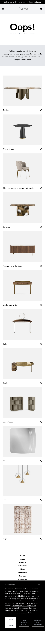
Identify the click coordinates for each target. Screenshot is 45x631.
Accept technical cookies (24, 622)
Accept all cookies (10, 622)
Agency (22, 559)
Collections (22, 566)
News (22, 569)
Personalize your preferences (38, 622)
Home (22, 556)
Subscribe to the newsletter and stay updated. (22, 2)
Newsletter (22, 579)
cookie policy (32, 596)
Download (22, 573)
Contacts (22, 576)
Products (22, 562)
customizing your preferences (24, 606)
